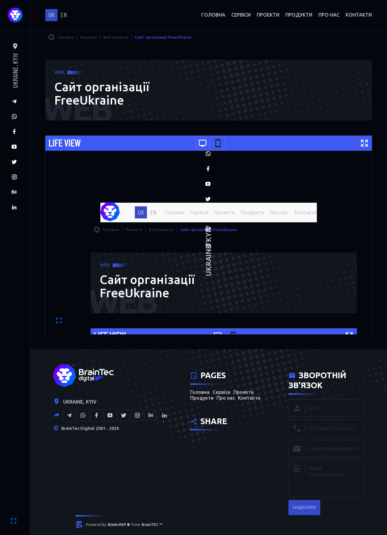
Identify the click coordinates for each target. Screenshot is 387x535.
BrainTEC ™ (152, 525)
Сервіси (241, 15)
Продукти (298, 15)
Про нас (329, 15)
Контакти (359, 15)
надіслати (304, 508)
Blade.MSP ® (119, 525)
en (63, 14)
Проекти (268, 15)
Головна (213, 15)
